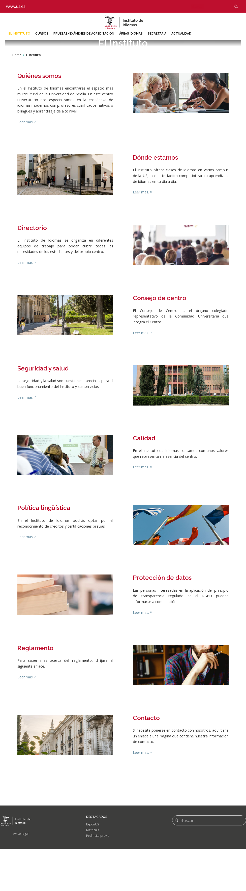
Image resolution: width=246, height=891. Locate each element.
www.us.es (15, 6)
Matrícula (92, 872)
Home (16, 98)
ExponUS (92, 867)
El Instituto (19, 33)
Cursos (41, 33)
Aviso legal (20, 876)
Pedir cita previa (97, 878)
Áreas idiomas (131, 33)
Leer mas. (25, 164)
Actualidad (181, 33)
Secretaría (157, 33)
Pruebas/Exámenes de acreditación (83, 33)
